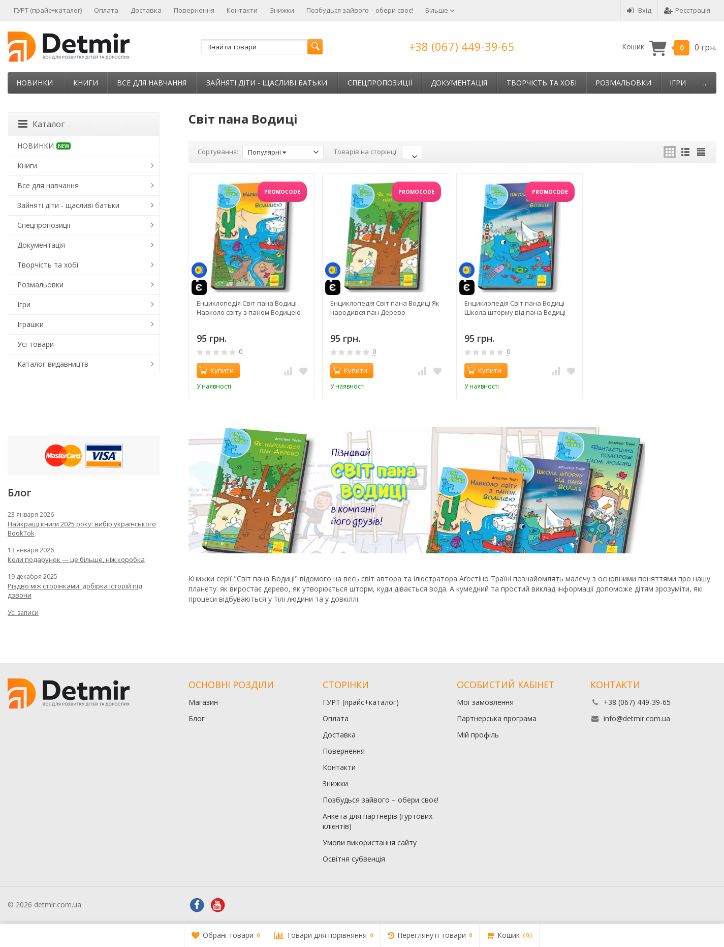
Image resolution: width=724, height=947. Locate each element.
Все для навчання (151, 82)
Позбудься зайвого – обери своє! (359, 10)
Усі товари (35, 344)
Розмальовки (623, 82)
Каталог (41, 124)
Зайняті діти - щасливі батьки (266, 82)
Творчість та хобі (542, 82)
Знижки (282, 10)
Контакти (242, 10)
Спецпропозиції (380, 82)
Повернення (194, 10)
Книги (85, 82)
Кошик (669, 47)
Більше (440, 10)
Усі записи (23, 612)
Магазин (203, 702)
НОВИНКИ (34, 82)
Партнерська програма (497, 718)
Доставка (146, 10)
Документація (459, 82)
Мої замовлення (485, 702)
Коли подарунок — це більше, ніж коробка (76, 559)
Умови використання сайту (370, 842)
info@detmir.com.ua (637, 718)
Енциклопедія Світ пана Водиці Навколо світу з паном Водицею (249, 308)
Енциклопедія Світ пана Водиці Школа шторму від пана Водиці (514, 308)
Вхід (639, 10)
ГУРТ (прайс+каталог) (48, 10)
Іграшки (30, 324)
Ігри (678, 82)
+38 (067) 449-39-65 (462, 46)
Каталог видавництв (52, 364)
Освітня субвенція (354, 859)
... (705, 82)
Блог (196, 718)
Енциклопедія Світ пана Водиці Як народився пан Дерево (384, 308)
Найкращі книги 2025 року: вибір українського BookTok (82, 528)
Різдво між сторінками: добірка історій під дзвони (75, 590)
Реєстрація (687, 10)
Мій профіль (478, 734)
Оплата (106, 10)
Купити (216, 370)
